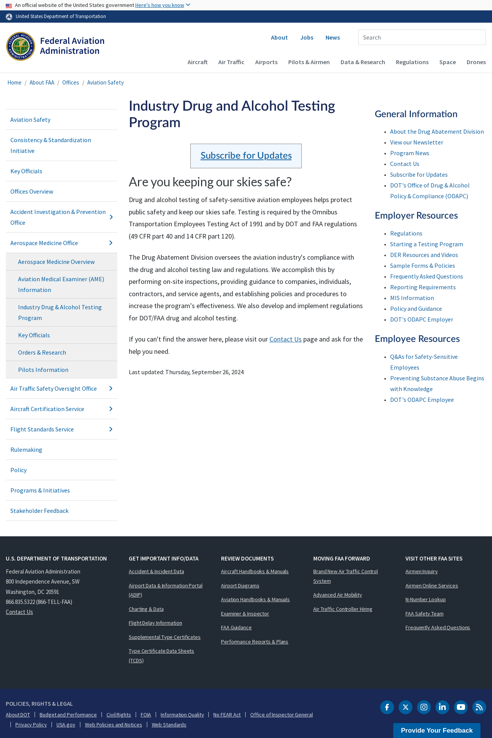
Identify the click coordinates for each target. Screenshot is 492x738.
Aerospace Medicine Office (61, 243)
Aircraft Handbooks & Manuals (255, 571)
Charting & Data (146, 608)
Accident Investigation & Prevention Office (61, 217)
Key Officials (26, 171)
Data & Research (363, 62)
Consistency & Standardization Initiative (50, 145)
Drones (476, 62)
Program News (409, 153)
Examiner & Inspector (245, 613)
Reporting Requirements (423, 287)
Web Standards (169, 724)
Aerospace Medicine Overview (56, 261)
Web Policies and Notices (113, 724)
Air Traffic (231, 62)
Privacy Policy (31, 724)
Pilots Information (43, 369)
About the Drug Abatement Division (437, 131)
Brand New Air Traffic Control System (345, 576)
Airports (266, 62)
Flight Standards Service (61, 429)
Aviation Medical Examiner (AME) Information (61, 284)
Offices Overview (31, 191)
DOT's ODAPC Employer (421, 319)
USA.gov (66, 724)
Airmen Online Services (432, 585)
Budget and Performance (68, 714)
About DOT (18, 714)
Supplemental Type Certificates (165, 637)
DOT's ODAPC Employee (422, 399)
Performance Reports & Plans (254, 641)
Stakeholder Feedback (39, 510)
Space (447, 62)
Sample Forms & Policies (422, 265)
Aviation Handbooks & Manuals (255, 599)
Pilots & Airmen (309, 62)
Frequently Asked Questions (426, 276)
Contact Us (285, 339)
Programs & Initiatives (40, 490)
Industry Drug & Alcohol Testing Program (60, 312)
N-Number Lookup (426, 599)
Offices (70, 82)
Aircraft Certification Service (61, 409)
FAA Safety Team (425, 613)
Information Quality (182, 714)
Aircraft (198, 62)
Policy (18, 470)
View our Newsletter (416, 142)
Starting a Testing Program (426, 244)
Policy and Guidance (416, 308)
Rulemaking (26, 449)
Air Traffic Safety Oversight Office (61, 388)
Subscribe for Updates (246, 156)
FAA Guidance (236, 627)
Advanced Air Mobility (337, 594)
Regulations (412, 62)
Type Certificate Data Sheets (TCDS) (161, 655)
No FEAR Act (227, 714)
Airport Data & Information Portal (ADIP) (166, 590)
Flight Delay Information (155, 622)
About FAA (42, 82)
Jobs (306, 37)
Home (14, 82)
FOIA (146, 714)
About (279, 37)
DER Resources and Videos (424, 255)
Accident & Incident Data (156, 571)
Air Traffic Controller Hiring (342, 608)
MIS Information (412, 298)
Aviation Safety (105, 82)
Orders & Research (42, 352)
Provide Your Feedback (437, 730)
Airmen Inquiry (422, 571)
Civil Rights (118, 714)
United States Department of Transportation (61, 16)
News (333, 37)
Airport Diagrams (240, 585)
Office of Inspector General (281, 714)
